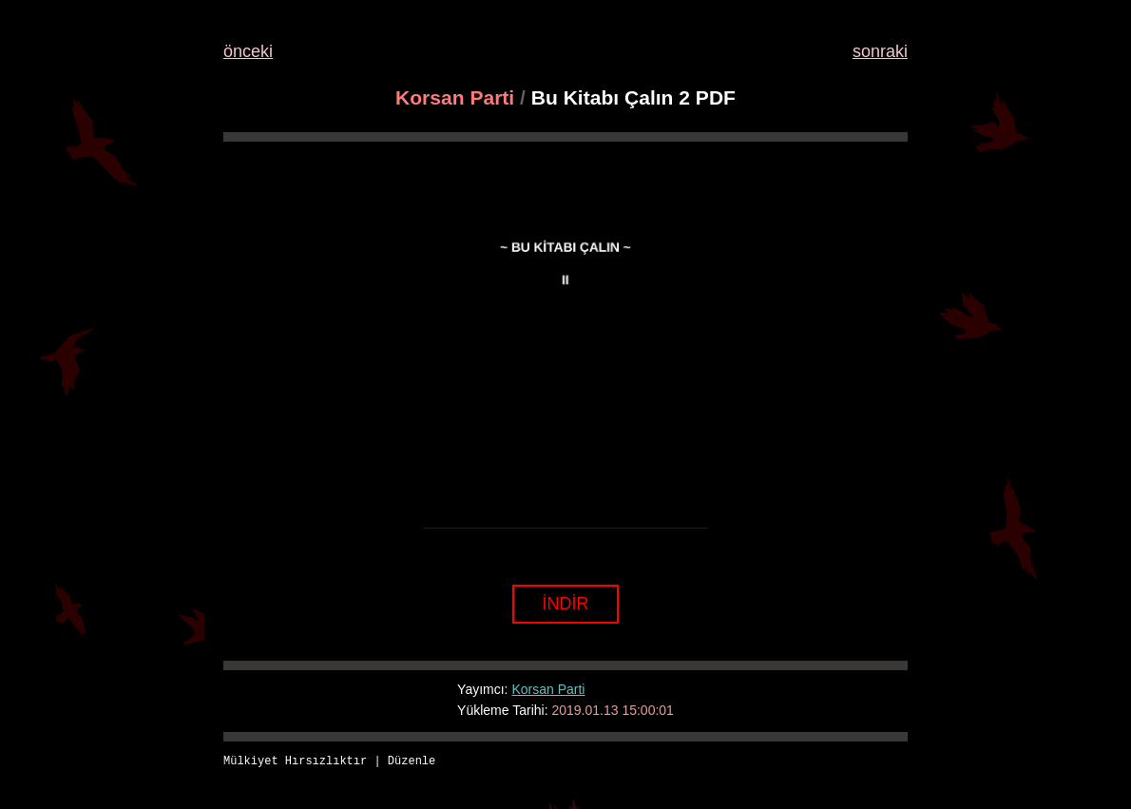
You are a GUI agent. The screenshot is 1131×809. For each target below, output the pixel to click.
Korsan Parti (454, 97)
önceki (248, 51)
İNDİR (566, 603)
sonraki (880, 51)
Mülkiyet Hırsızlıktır (295, 762)
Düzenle (411, 762)
